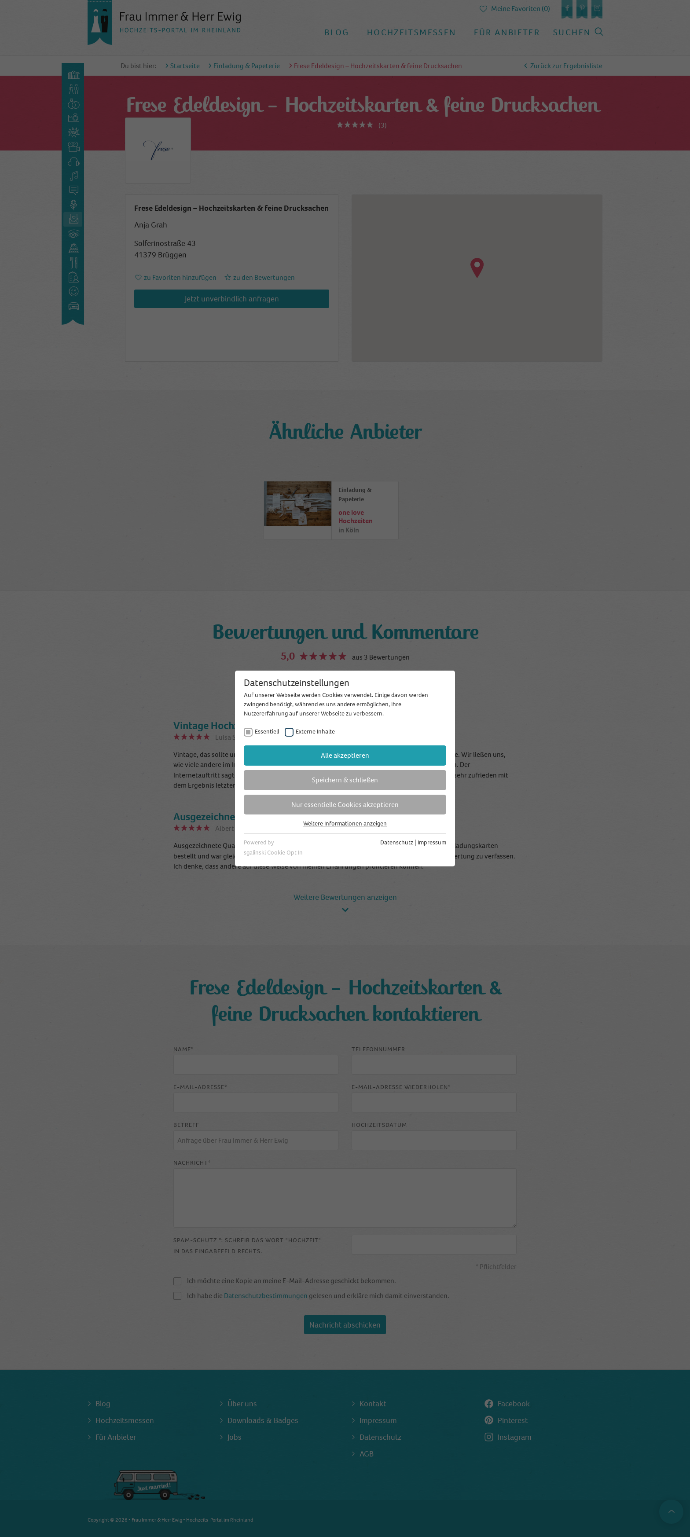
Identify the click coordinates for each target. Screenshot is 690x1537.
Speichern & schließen (345, 780)
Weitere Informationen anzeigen (345, 823)
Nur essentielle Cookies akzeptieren (345, 804)
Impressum (432, 842)
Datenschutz (396, 842)
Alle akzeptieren (345, 755)
